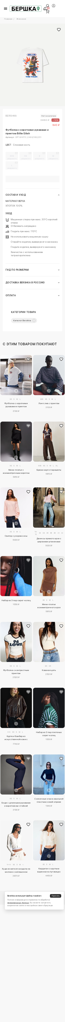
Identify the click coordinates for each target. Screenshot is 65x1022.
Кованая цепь (49, 670)
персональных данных (18, 903)
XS (26, 157)
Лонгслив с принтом (48, 403)
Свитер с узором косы (16, 536)
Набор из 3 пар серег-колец (16, 600)
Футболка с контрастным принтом (16, 672)
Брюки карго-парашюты (49, 470)
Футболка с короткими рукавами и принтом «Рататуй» (16, 405)
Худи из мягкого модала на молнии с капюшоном (16, 870)
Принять (56, 896)
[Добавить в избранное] (28, 359)
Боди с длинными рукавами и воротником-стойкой (16, 804)
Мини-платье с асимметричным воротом (16, 471)
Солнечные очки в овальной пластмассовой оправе (48, 800)
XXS (12, 157)
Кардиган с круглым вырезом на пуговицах (48, 870)
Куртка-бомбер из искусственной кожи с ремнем (16, 738)
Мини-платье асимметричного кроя (48, 606)
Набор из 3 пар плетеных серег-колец (49, 734)
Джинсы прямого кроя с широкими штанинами (49, 540)
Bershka (11, 115)
